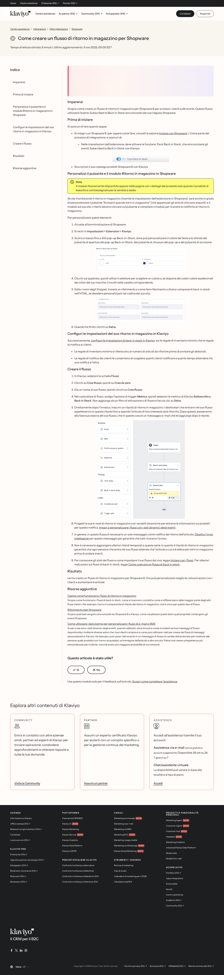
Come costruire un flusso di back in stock (154, 564)
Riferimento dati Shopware (84, 609)
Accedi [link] (158, 783)
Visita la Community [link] (27, 783)
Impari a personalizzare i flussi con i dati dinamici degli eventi (137, 527)
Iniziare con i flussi (181, 560)
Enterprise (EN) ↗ (50, 3)
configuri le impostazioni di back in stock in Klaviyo (123, 340)
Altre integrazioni (59, 29)
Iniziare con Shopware (173, 133)
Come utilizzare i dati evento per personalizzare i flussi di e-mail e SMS (111, 623)
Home (13, 3)
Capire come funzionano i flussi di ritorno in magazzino (102, 595)
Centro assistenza (29, 3)
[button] (141, 157)
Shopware (77, 29)
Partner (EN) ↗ (70, 3)
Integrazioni (39, 29)
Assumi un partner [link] (96, 783)
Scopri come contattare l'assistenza (154, 681)
